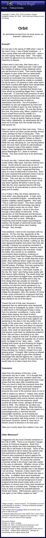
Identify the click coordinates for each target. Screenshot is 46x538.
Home (4, 8)
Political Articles (16, 8)
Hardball (19, 510)
